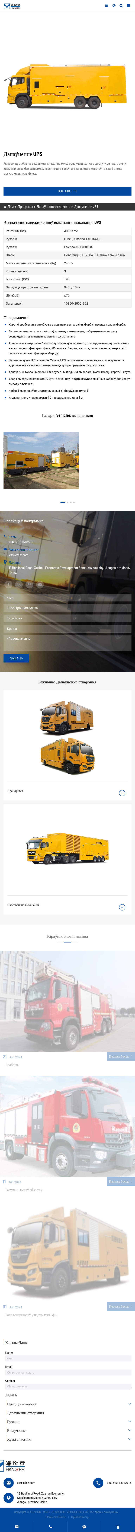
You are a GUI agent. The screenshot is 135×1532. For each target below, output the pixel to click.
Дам (11, 206)
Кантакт (67, 191)
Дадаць (16, 658)
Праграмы (25, 206)
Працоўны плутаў (70, 1403)
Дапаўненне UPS (86, 206)
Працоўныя (15, 791)
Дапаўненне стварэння (53, 206)
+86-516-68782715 (21, 542)
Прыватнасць (82, 1517)
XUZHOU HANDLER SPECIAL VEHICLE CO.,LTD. (57, 1512)
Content (10, 1381)
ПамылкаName (58, 1517)
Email (8, 1366)
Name (9, 1352)
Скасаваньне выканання (23, 905)
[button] (62, 502)
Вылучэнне (70, 1430)
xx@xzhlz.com (18, 555)
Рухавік (70, 1421)
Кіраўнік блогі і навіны (67, 938)
